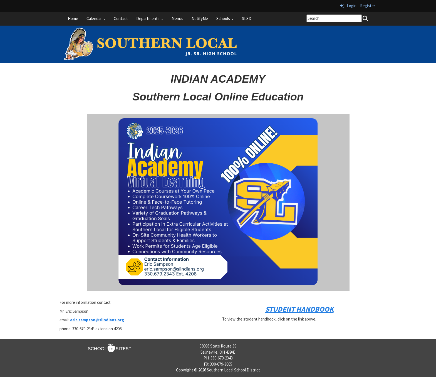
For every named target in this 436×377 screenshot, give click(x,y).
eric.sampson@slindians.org (97, 319)
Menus (177, 18)
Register (367, 5)
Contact (121, 18)
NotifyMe (200, 18)
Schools (225, 18)
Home (73, 18)
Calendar (95, 18)
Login (348, 5)
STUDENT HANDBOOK (299, 309)
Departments (149, 18)
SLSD (246, 18)
